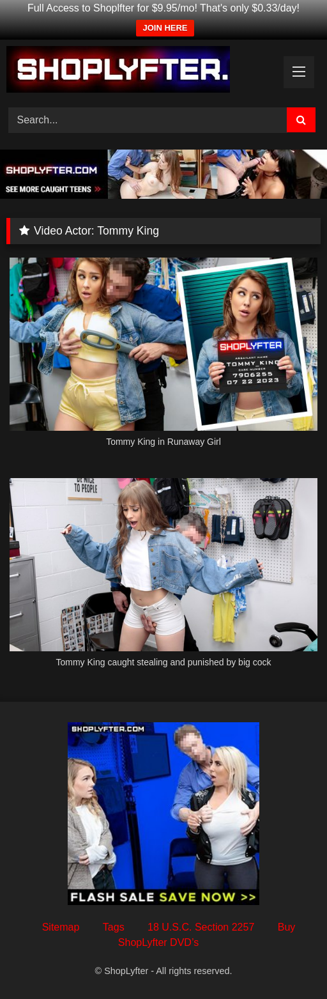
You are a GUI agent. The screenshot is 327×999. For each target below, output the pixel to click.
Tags (114, 927)
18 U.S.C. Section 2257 (201, 927)
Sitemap (61, 927)
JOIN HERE (164, 28)
